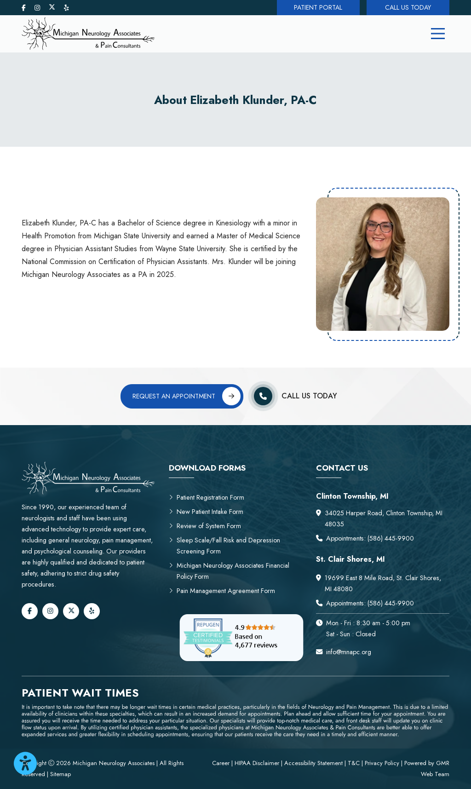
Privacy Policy (382, 763)
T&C (354, 763)
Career (221, 763)
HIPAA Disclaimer (258, 763)
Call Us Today (408, 7)
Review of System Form (205, 525)
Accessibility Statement (313, 763)
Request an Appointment (186, 396)
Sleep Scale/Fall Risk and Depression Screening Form (224, 546)
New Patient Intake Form (206, 511)
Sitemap (60, 774)
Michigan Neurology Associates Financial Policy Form (229, 571)
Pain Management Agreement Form (222, 590)
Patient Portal (318, 7)
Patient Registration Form (206, 497)
